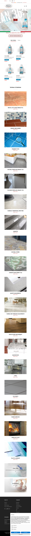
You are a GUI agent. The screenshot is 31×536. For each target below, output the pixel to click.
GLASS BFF (18, 75)
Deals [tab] (19, 40)
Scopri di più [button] (20, 534)
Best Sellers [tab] (13, 40)
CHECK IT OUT (15, 129)
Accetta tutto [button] (25, 532)
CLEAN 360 (6, 75)
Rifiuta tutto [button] (15, 532)
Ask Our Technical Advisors (15, 35)
